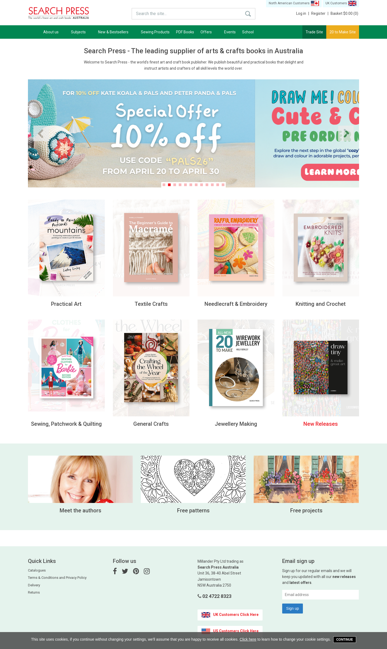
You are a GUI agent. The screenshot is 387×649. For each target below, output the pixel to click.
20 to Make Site (342, 32)
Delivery (34, 585)
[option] (193, 133)
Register (319, 13)
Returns (34, 592)
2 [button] (169, 184)
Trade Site (314, 32)
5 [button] (185, 184)
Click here (248, 639)
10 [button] (212, 184)
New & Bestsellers (116, 32)
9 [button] (207, 184)
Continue (344, 639)
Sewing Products (155, 32)
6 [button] (190, 184)
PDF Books (185, 32)
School (248, 32)
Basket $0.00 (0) (344, 13)
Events (230, 32)
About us (53, 32)
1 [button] (164, 184)
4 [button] (180, 184)
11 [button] (217, 184)
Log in (302, 13)
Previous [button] (41, 133)
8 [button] (201, 184)
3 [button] (174, 184)
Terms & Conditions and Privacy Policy (57, 578)
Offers (209, 32)
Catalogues (37, 570)
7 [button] (196, 184)
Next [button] (346, 133)
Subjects (81, 32)
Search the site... (151, 13)
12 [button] (223, 184)
